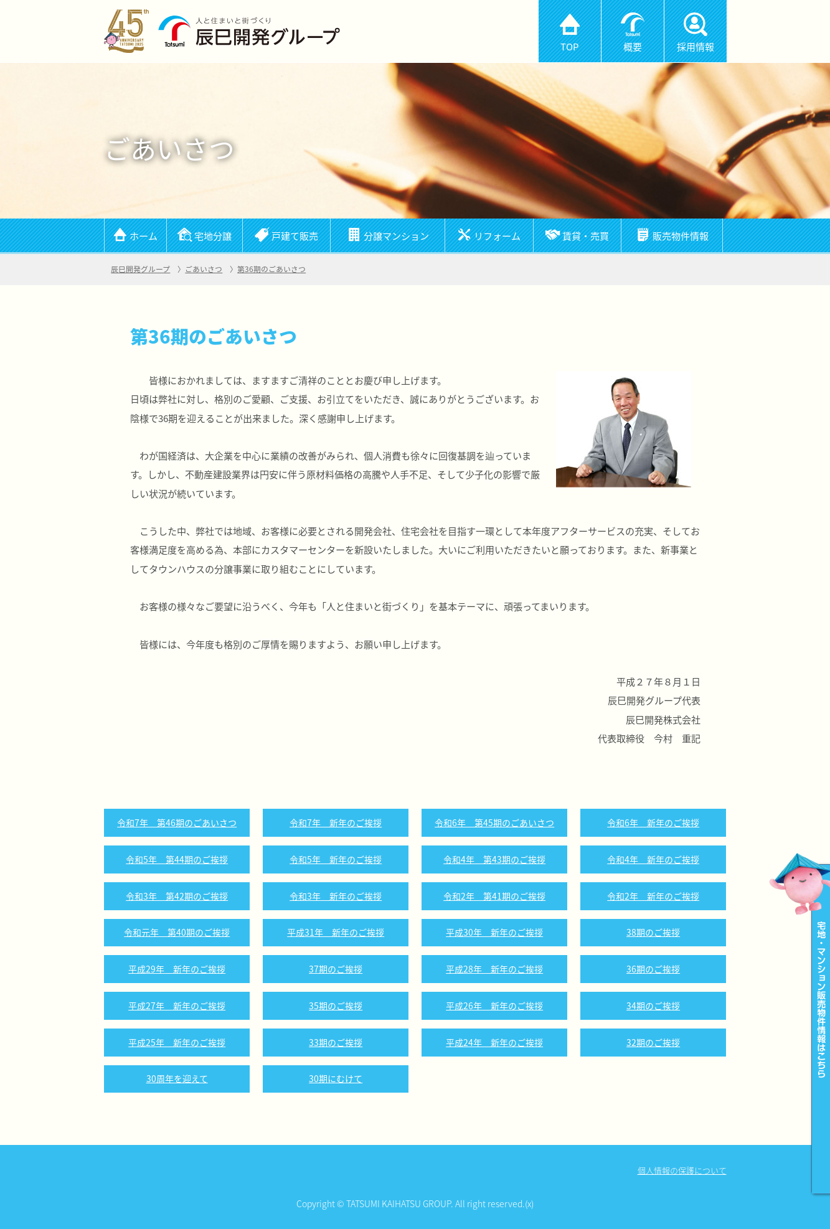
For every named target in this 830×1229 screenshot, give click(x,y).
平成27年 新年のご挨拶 (176, 1005)
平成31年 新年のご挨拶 (335, 932)
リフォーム (497, 235)
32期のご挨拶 (653, 1042)
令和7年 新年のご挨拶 (336, 822)
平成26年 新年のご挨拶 (494, 1005)
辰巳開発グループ (140, 269)
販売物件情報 (681, 235)
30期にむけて (335, 1078)
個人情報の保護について (682, 1170)
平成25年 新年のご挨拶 (176, 1042)
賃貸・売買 (585, 235)
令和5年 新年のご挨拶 (336, 859)
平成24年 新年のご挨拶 (494, 1042)
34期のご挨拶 (653, 1005)
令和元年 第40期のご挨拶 (177, 932)
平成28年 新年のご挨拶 (494, 969)
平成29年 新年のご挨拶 (176, 969)
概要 (632, 47)
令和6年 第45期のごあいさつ (494, 822)
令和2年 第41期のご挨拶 (494, 896)
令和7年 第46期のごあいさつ (177, 822)
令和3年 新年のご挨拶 (336, 896)
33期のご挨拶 (335, 1042)
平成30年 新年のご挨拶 (494, 932)
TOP (569, 47)
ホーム (144, 235)
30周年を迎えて (177, 1078)
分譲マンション (396, 235)
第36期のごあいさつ (271, 269)
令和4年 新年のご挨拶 (653, 859)
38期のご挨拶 (653, 932)
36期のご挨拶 (653, 969)
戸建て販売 (294, 235)
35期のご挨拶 (335, 1005)
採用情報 (695, 47)
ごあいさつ (203, 269)
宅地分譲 (213, 235)
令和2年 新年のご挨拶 (653, 896)
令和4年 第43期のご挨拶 (494, 859)
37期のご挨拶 (335, 969)
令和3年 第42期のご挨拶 (177, 896)
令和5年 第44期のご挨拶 (177, 859)
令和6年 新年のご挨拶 (653, 822)
